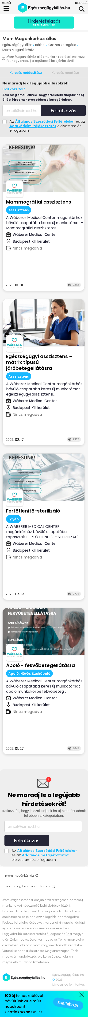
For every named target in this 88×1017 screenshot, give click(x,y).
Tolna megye (68, 940)
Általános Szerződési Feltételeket (45, 121)
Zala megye (19, 940)
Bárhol (40, 44)
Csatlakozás (68, 1004)
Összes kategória (62, 44)
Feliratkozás (63, 110)
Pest (69, 934)
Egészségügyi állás (17, 44)
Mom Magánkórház (18, 49)
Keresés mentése (65, 72)
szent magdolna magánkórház (27, 886)
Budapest (54, 934)
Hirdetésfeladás (44, 22)
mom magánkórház (19, 876)
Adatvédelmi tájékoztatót (32, 126)
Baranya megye (41, 940)
